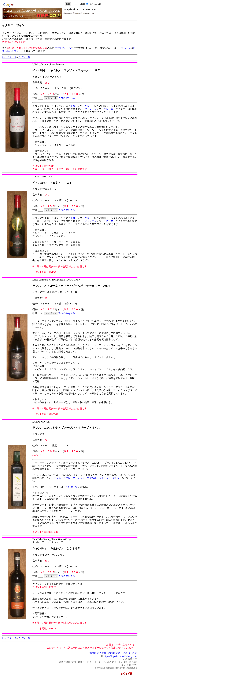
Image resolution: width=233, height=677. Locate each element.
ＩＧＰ (74, 106)
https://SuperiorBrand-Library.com (120, 656)
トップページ (123, 48)
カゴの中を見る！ (67, 98)
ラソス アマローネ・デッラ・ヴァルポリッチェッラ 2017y (86, 478)
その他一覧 (72, 487)
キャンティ (91, 109)
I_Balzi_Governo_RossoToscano (48, 64)
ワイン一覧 (24, 57)
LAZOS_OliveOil (41, 421)
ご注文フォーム (62, 48)
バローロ (108, 109)
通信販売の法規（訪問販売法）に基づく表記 (113, 653)
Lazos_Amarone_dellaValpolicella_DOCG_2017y (56, 279)
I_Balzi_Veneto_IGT (42, 176)
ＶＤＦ (88, 106)
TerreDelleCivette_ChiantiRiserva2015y (51, 539)
